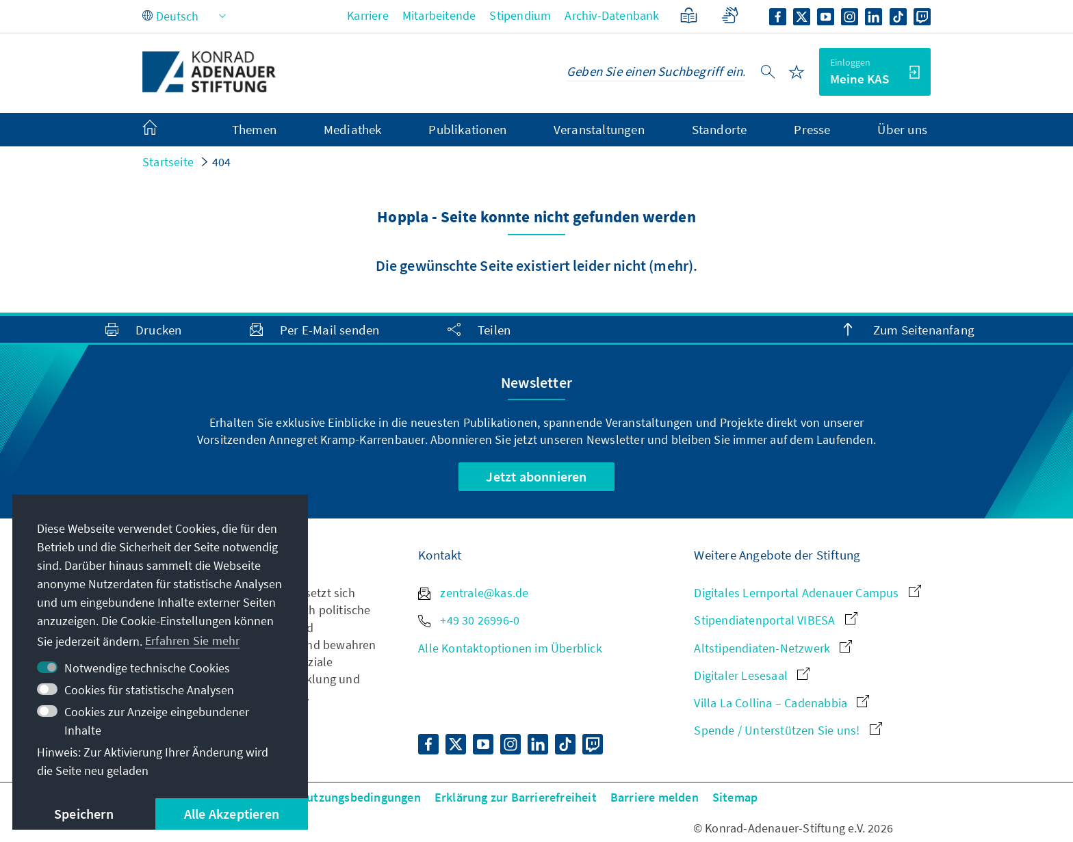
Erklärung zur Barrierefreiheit (516, 797)
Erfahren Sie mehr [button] (192, 640)
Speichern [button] (84, 813)
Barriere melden (654, 797)
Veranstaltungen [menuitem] (599, 129)
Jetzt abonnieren (536, 476)
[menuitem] (163, 130)
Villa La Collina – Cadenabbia (781, 703)
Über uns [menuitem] (902, 129)
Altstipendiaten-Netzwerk (773, 648)
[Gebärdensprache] (730, 15)
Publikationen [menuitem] (467, 129)
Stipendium (520, 15)
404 (221, 162)
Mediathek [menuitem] (353, 129)
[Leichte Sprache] (689, 15)
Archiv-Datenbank (612, 15)
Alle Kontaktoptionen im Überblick (510, 648)
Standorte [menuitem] (719, 129)
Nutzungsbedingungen (359, 797)
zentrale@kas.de (473, 593)
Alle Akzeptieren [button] (231, 813)
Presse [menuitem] (812, 129)
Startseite (168, 162)
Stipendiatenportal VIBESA (775, 620)
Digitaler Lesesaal (752, 675)
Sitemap (735, 797)
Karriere (368, 15)
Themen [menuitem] (254, 129)
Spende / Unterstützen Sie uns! (787, 730)
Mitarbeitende (439, 15)
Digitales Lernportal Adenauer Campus (807, 593)
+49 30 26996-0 (468, 620)
